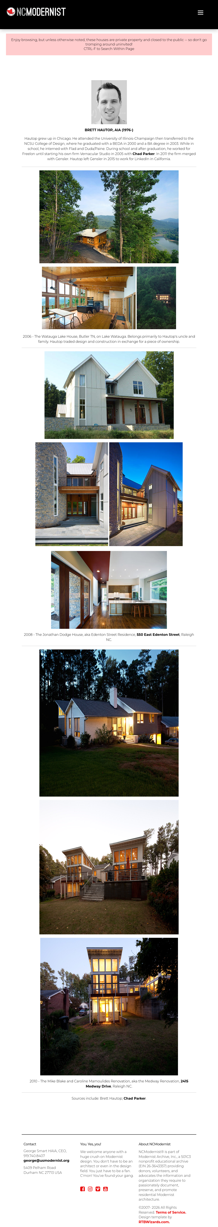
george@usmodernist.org (46, 1161)
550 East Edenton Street (158, 635)
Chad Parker (144, 154)
